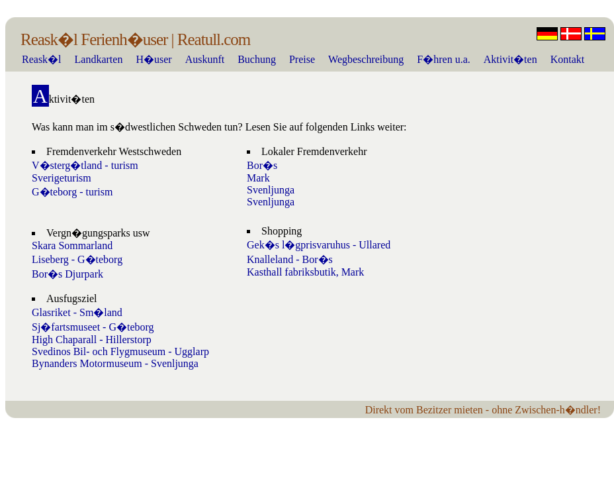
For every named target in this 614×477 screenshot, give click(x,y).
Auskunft (205, 59)
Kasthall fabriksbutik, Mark (305, 272)
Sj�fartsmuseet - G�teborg (93, 327)
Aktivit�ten (510, 59)
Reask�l (42, 59)
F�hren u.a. (443, 59)
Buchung (257, 59)
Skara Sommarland (72, 245)
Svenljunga (270, 189)
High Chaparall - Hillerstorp (92, 339)
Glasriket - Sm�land (77, 312)
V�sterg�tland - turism (85, 165)
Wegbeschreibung (366, 59)
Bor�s (262, 165)
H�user (153, 59)
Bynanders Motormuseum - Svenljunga (115, 363)
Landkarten (99, 59)
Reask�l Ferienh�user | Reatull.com (135, 39)
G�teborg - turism (72, 191)
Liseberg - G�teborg (77, 259)
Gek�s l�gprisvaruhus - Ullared (318, 244)
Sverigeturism (61, 178)
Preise (302, 59)
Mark (258, 178)
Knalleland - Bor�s (290, 259)
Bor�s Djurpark (67, 274)
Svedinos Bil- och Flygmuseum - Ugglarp (120, 351)
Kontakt (567, 59)
